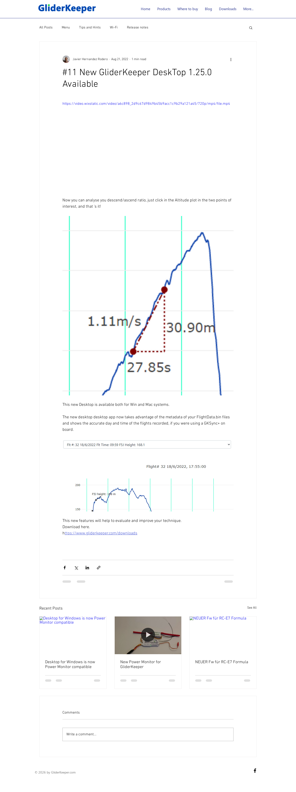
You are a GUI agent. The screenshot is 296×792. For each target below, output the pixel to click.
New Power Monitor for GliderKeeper (140, 664)
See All (252, 608)
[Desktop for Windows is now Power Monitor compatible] (73, 635)
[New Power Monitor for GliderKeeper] (148, 635)
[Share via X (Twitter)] (76, 567)
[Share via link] (98, 567)
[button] (164, 9)
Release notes (137, 27)
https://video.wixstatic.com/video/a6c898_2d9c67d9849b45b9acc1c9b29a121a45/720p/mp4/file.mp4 (146, 104)
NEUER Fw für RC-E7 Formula (221, 662)
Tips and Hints (90, 27)
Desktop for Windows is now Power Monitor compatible (70, 664)
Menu (66, 27)
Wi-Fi (114, 27)
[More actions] (231, 59)
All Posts (45, 27)
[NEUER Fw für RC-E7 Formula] (223, 635)
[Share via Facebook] (64, 567)
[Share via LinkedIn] (87, 567)
